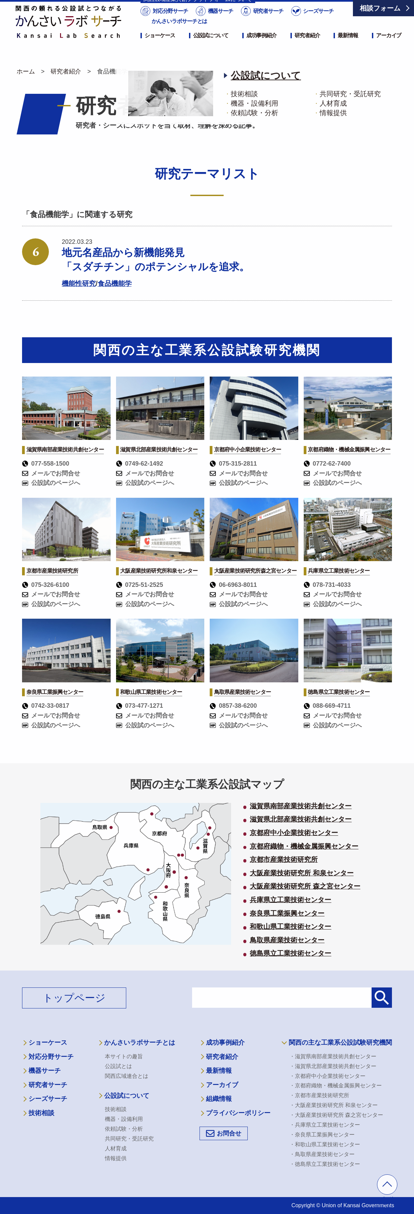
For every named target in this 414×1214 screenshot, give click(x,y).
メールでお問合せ (51, 473)
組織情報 (219, 1098)
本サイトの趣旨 (124, 1056)
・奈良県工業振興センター (322, 1134)
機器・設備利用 (124, 1119)
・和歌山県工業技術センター (324, 1144)
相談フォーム (380, 8)
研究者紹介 (307, 46)
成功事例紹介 (261, 46)
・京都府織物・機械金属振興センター (335, 1085)
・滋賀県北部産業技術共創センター (332, 1066)
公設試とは (118, 1066)
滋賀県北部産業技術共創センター (301, 819)
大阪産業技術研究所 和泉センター (302, 873)
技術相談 (41, 1112)
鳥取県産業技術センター (287, 940)
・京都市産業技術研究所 (319, 1095)
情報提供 (116, 1158)
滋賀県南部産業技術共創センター (301, 806)
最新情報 (348, 46)
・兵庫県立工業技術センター (324, 1125)
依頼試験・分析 (124, 1129)
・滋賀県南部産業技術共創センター (332, 1056)
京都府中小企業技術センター (294, 833)
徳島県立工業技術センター (290, 953)
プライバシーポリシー (238, 1112)
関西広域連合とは (126, 1076)
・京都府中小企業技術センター (327, 1076)
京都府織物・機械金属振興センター (304, 846)
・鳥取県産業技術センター (322, 1154)
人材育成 (116, 1148)
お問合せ (229, 1133)
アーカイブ (388, 46)
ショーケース (160, 46)
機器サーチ (220, 21)
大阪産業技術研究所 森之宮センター (305, 886)
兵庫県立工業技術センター (290, 900)
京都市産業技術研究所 (284, 859)
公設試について (210, 46)
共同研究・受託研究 (129, 1139)
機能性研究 (79, 283)
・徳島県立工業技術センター (324, 1164)
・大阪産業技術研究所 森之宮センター (336, 1115)
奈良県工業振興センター (287, 913)
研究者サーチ (267, 21)
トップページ (74, 997)
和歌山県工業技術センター (290, 926)
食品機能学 (115, 283)
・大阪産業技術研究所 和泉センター (333, 1105)
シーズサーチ (317, 21)
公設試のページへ (51, 483)
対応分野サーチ (170, 21)
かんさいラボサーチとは (179, 32)
